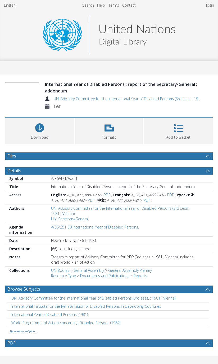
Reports (140, 275)
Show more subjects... (24, 331)
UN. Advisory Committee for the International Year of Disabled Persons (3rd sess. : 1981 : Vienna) (135, 98)
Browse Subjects (23, 289)
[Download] (39, 130)
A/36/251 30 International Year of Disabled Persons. (95, 227)
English (10, 5)
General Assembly (89, 270)
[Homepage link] (109, 33)
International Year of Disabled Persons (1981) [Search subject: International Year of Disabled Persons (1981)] (49, 314)
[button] (109, 130)
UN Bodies (60, 270)
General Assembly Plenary (130, 270)
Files (11, 156)
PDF (107, 194)
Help (101, 5)
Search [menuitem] (88, 5)
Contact (129, 5)
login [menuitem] (210, 5)
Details (14, 171)
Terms (113, 5)
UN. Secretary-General (70, 218)
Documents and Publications (104, 275)
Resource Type (63, 275)
